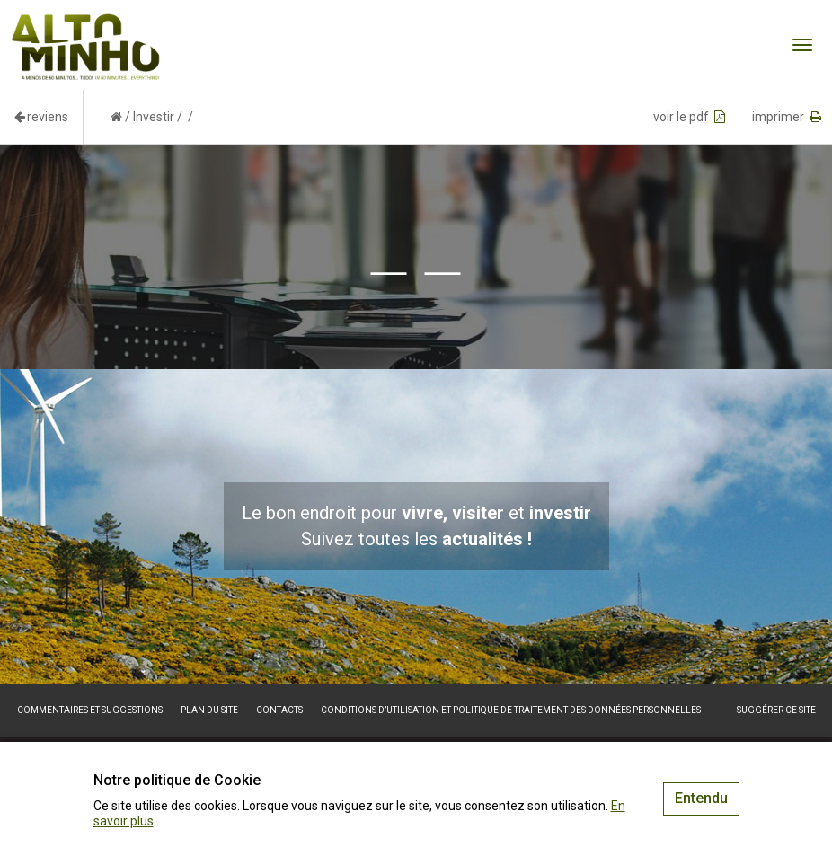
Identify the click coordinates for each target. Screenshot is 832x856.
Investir (153, 117)
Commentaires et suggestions (90, 710)
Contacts (279, 710)
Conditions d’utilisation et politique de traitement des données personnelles (511, 710)
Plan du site (209, 710)
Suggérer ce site (776, 710)
